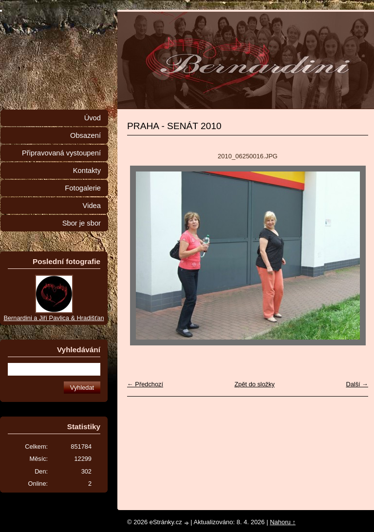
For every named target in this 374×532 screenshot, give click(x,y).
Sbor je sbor (81, 223)
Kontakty (87, 170)
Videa (92, 205)
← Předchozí (145, 384)
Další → (357, 384)
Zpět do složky (254, 384)
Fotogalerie (83, 188)
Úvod (92, 118)
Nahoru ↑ (283, 522)
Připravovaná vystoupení (61, 153)
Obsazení (85, 135)
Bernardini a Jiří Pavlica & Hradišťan (53, 318)
